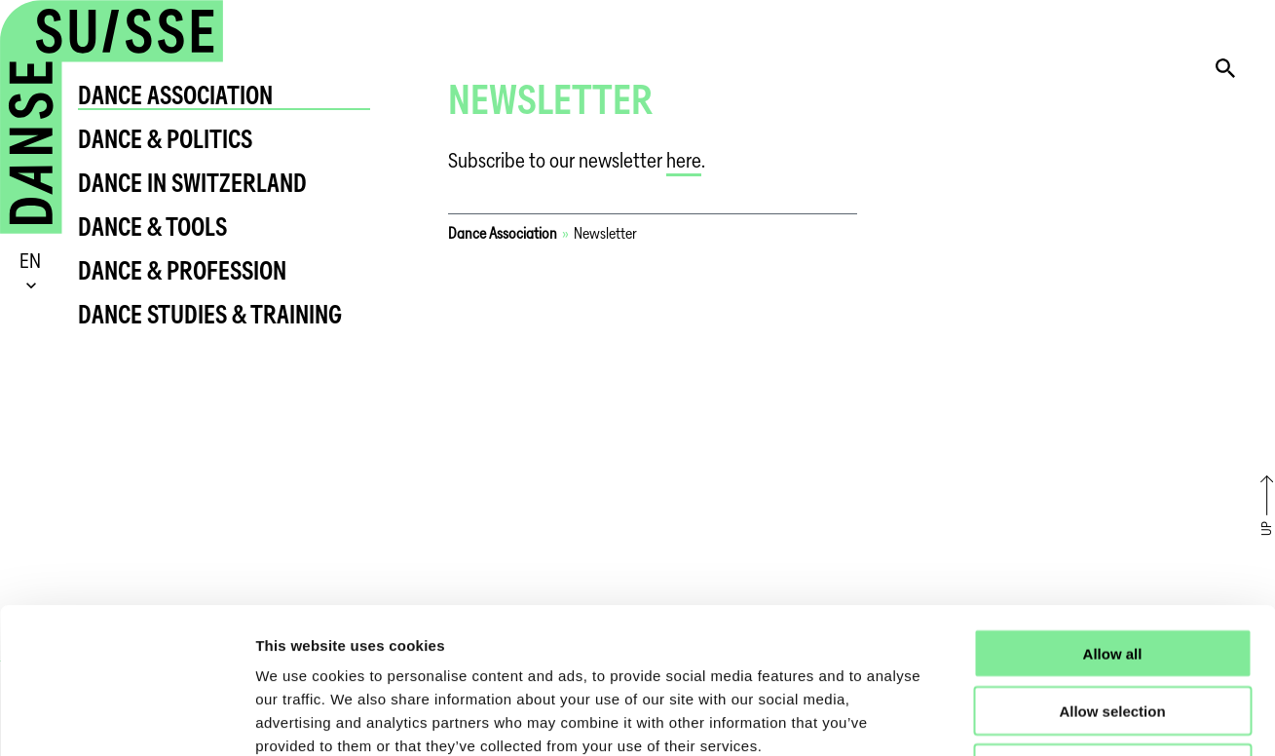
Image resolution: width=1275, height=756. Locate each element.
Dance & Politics (165, 139)
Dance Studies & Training (210, 314)
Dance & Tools (152, 226)
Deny (1113, 632)
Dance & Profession (182, 270)
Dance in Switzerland (192, 183)
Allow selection (1112, 574)
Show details (1022, 717)
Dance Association (175, 95)
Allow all (1113, 517)
